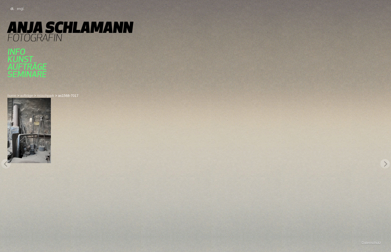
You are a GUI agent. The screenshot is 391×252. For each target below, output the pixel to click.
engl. (20, 9)
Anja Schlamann (70, 27)
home (11, 96)
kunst (20, 59)
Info (16, 51)
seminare (27, 74)
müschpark (45, 96)
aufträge (27, 66)
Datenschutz (371, 243)
